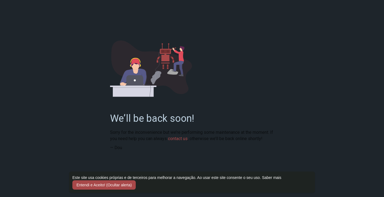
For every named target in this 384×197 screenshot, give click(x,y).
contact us (178, 138)
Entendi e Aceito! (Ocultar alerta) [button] (104, 185)
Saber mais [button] (271, 177)
